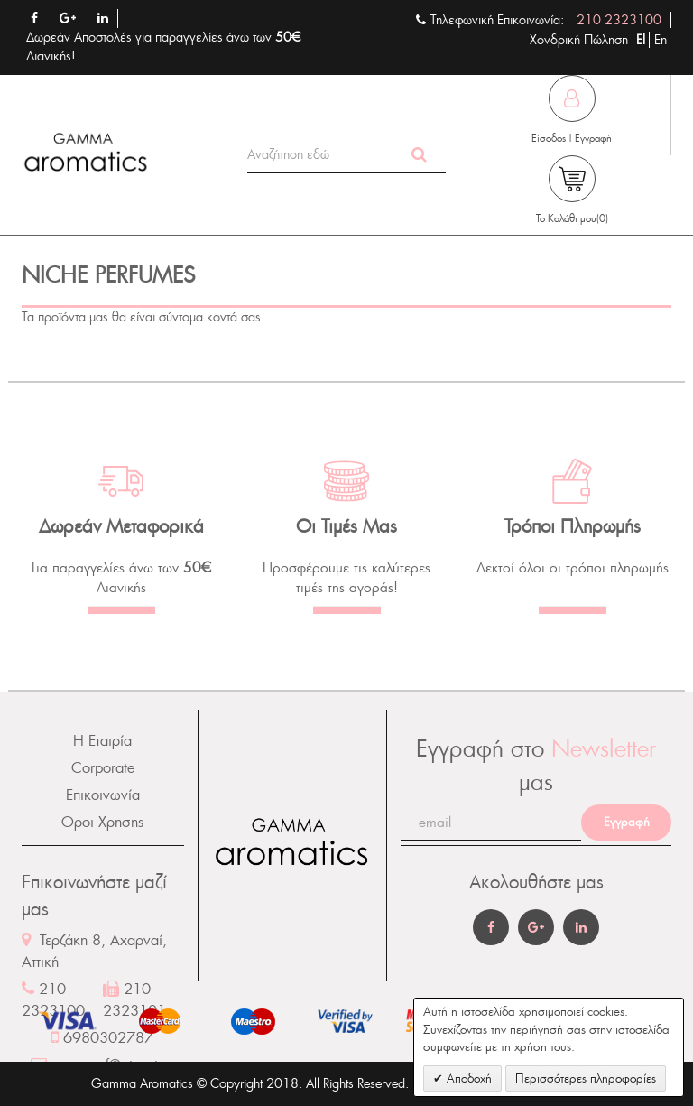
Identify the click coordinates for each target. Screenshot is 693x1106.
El (642, 40)
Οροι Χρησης (102, 822)
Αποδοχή (467, 1078)
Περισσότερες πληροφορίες (585, 1078)
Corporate (102, 767)
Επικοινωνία (103, 794)
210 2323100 (619, 20)
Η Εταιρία (102, 740)
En (660, 40)
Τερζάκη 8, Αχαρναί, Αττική (94, 951)
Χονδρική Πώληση (579, 40)
